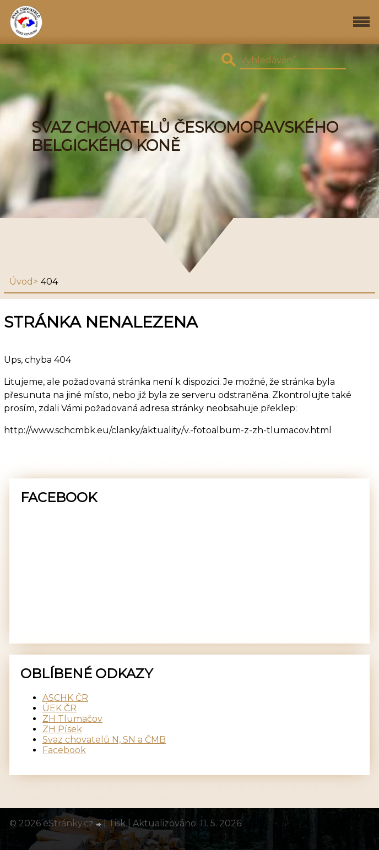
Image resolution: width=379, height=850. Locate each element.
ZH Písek (62, 729)
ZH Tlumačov (72, 718)
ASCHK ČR (65, 698)
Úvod (21, 281)
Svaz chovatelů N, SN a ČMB (104, 739)
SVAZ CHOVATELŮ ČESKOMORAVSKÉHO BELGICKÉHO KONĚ (184, 136)
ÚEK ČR (59, 708)
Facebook (64, 750)
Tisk (117, 823)
